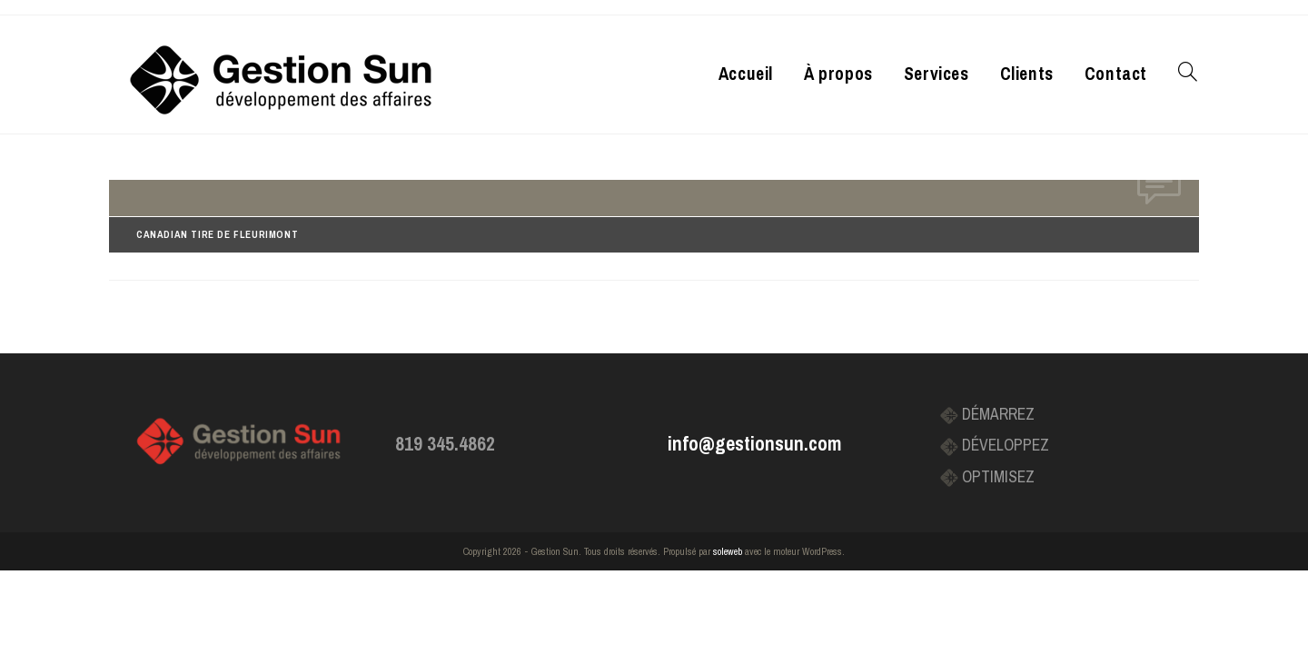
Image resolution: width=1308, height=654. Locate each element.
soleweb (727, 551)
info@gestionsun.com (754, 443)
